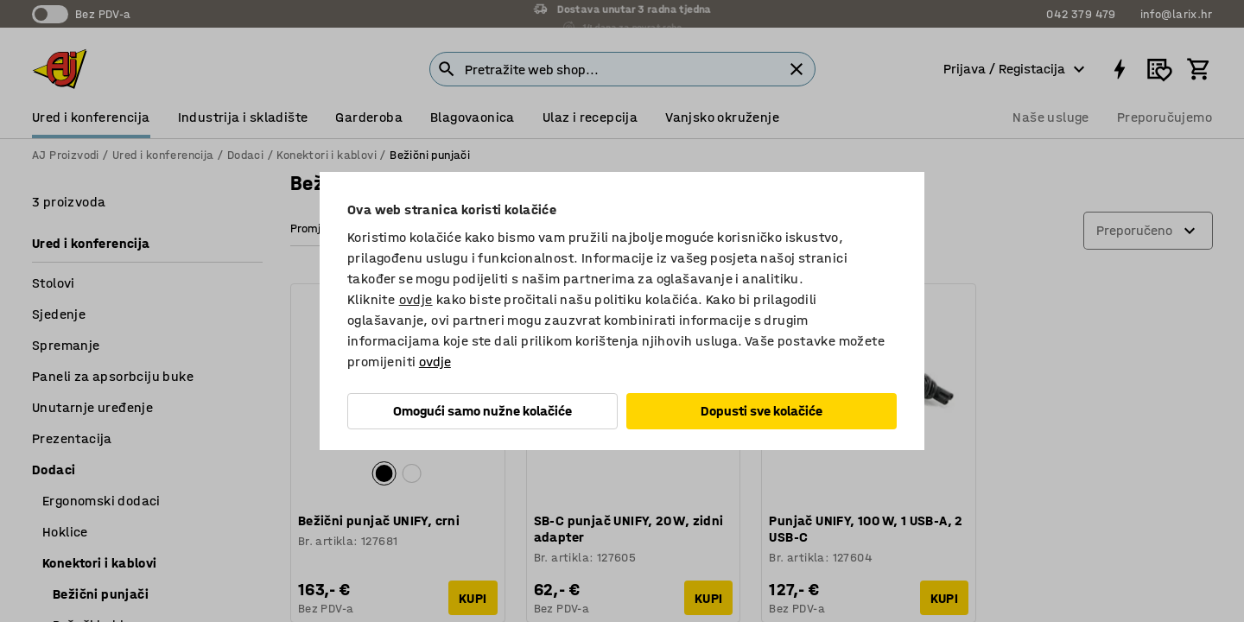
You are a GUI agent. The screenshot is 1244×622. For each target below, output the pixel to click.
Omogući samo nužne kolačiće (482, 411)
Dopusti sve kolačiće (761, 411)
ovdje (416, 299)
